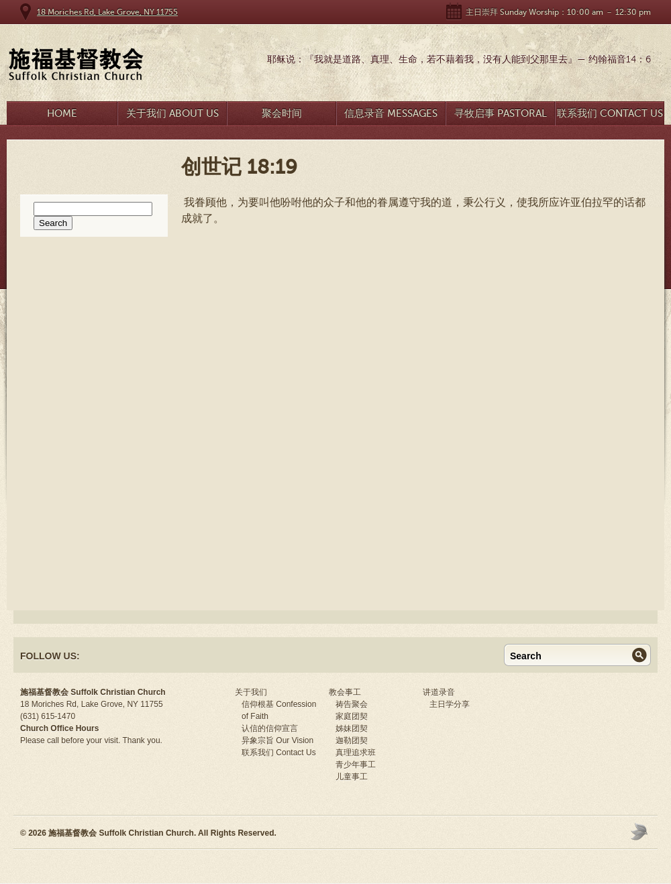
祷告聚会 (352, 704)
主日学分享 (449, 704)
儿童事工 (352, 776)
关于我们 (251, 692)
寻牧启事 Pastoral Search (500, 116)
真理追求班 (356, 752)
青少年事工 (356, 764)
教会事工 (345, 692)
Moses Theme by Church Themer (641, 831)
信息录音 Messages (390, 113)
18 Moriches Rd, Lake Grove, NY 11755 (107, 12)
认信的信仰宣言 (270, 728)
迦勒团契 (352, 740)
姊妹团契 (352, 728)
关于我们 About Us (172, 113)
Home (62, 113)
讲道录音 (439, 692)
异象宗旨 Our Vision (277, 740)
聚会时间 (282, 113)
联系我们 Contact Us (610, 113)
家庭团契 (352, 716)
